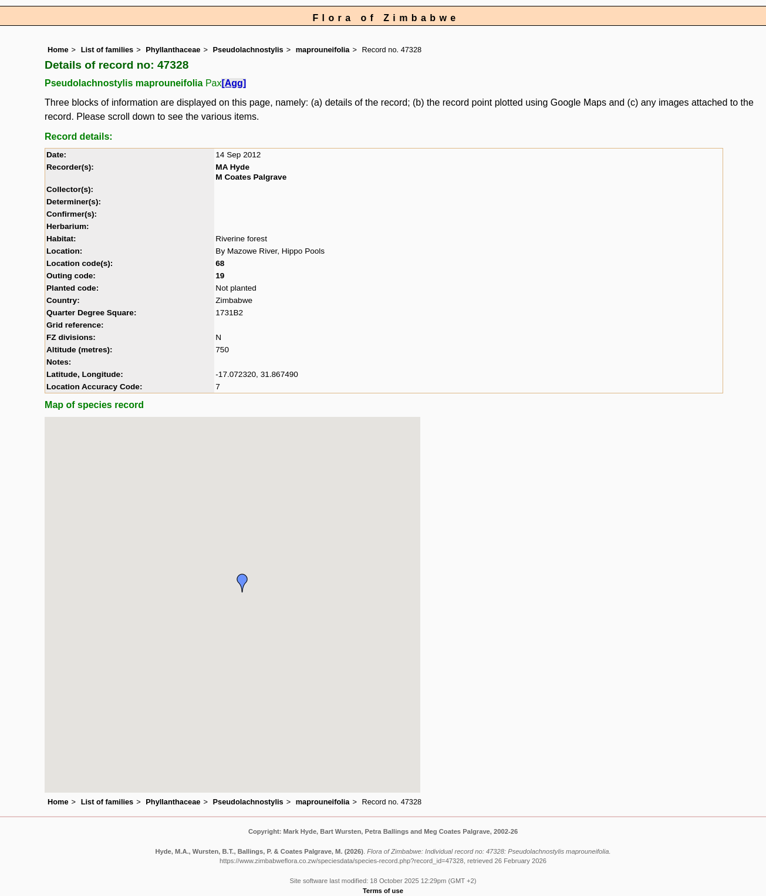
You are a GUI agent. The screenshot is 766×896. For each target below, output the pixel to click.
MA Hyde (232, 167)
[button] (242, 583)
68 (219, 263)
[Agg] (233, 83)
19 (219, 275)
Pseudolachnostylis (248, 49)
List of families (107, 49)
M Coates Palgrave (250, 177)
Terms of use (383, 890)
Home (58, 49)
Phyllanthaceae (173, 49)
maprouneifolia (323, 49)
